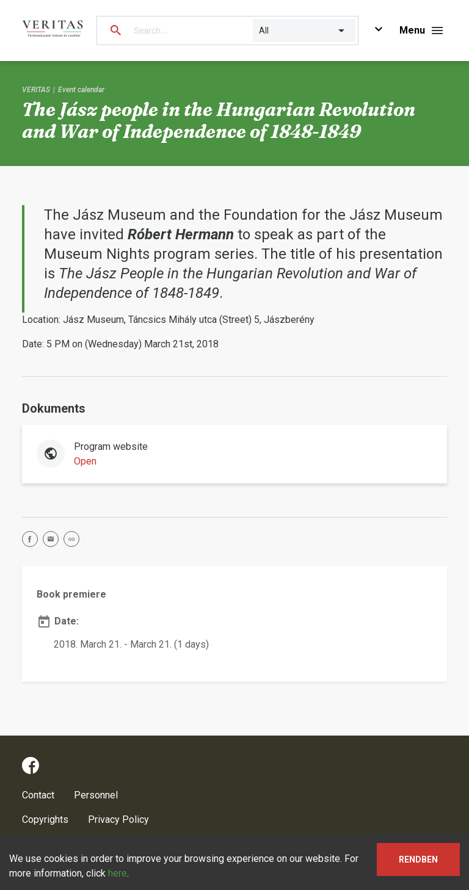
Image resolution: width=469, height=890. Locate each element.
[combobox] (260, 30)
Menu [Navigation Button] (412, 30)
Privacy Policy (118, 819)
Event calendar (81, 89)
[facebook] (32, 541)
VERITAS (36, 89)
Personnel (96, 795)
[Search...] (187, 30)
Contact (38, 795)
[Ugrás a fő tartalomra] (378, 30)
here (117, 873)
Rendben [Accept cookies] (418, 859)
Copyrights (45, 819)
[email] (53, 541)
